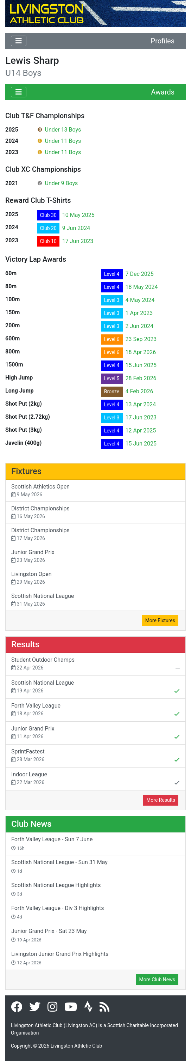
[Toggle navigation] (18, 41)
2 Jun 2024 (139, 326)
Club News (31, 824)
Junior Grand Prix (95, 556)
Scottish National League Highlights (56, 889)
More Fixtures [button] (160, 620)
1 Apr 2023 (139, 313)
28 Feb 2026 (141, 378)
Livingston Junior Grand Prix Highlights (59, 958)
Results (25, 644)
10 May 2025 (78, 215)
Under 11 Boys (63, 141)
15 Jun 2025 (141, 365)
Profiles (162, 41)
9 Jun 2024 (76, 228)
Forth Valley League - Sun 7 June (52, 843)
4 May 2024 (140, 300)
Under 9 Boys (61, 183)
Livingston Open (95, 578)
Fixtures (26, 471)
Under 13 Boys (63, 129)
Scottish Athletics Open (95, 490)
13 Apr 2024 (141, 404)
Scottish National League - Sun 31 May (59, 866)
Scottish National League (95, 600)
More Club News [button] (157, 979)
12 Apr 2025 (141, 430)
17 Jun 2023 (77, 241)
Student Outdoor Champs (95, 664)
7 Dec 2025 (140, 274)
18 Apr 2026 (141, 352)
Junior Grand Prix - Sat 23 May (49, 935)
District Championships (95, 512)
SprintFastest (95, 756)
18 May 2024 (142, 287)
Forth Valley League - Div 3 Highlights (57, 912)
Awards (162, 92)
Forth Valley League (95, 710)
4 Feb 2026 (139, 391)
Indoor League (95, 779)
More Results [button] (160, 800)
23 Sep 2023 (141, 339)
